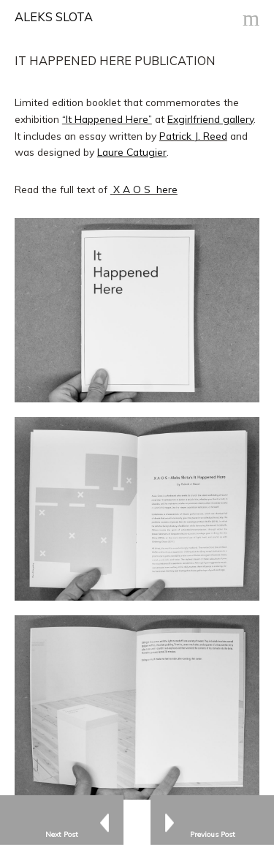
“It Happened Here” (107, 119)
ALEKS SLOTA (54, 17)
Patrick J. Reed (193, 135)
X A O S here (145, 189)
